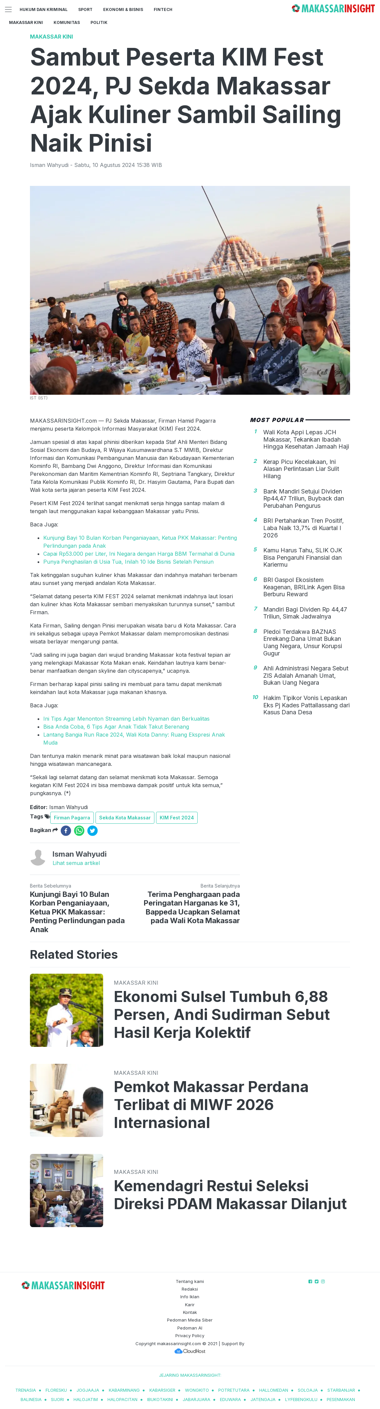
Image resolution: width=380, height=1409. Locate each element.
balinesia (31, 1399)
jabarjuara (196, 1399)
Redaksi (190, 1289)
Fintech (163, 9)
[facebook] (66, 830)
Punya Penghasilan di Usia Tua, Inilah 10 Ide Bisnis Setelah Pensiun (128, 561)
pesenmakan (341, 1399)
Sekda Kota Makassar (125, 817)
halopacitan (122, 1399)
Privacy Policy (189, 1335)
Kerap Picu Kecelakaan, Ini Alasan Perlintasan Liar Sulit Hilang (301, 469)
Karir (190, 1304)
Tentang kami (190, 1281)
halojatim (86, 1399)
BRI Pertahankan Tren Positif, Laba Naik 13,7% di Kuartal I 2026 (303, 527)
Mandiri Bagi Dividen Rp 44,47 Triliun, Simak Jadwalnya (305, 613)
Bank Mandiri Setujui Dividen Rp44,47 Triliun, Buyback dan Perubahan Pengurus (303, 498)
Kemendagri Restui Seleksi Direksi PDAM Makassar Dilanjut (230, 1195)
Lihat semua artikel (76, 863)
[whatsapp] (79, 830)
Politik (99, 22)
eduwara (230, 1399)
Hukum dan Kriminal (44, 9)
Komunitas (67, 22)
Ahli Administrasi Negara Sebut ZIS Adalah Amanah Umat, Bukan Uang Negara (305, 675)
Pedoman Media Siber (190, 1320)
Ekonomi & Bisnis (123, 9)
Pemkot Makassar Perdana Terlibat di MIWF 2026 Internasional (211, 1105)
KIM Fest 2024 (177, 817)
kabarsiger (162, 1390)
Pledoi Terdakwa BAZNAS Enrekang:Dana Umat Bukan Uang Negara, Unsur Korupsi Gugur (302, 642)
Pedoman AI (189, 1328)
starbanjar (341, 1390)
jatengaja (263, 1399)
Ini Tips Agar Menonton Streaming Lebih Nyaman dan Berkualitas (126, 718)
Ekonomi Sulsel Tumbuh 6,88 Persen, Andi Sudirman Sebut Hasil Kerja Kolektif (222, 1015)
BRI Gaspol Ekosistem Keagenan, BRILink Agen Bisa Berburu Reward (304, 587)
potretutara (234, 1390)
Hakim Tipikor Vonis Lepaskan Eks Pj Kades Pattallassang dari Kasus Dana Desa (306, 705)
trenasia (25, 1390)
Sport (85, 9)
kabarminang (124, 1390)
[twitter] (92, 830)
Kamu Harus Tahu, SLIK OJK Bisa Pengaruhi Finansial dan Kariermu (302, 557)
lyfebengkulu (301, 1399)
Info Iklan (189, 1296)
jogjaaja (88, 1390)
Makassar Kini (26, 22)
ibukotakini (160, 1399)
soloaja (308, 1390)
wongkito (197, 1390)
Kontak (190, 1312)
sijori (57, 1399)
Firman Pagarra (72, 817)
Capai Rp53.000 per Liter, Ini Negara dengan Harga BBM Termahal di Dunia (139, 553)
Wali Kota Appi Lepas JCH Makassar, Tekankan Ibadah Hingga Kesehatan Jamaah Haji (306, 439)
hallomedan (273, 1390)
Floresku (56, 1390)
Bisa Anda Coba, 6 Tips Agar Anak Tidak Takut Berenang (116, 726)
